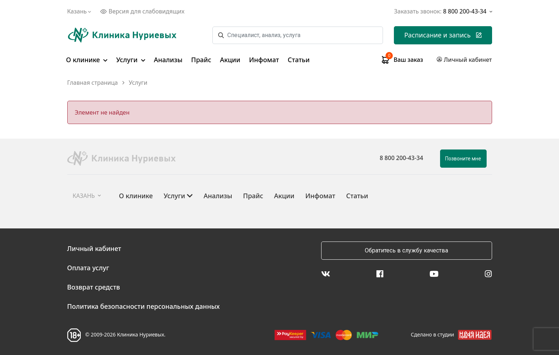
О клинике (87, 59)
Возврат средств (93, 287)
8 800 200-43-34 (401, 158)
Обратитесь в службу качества (406, 250)
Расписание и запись (443, 35)
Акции (230, 59)
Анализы (168, 59)
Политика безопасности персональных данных (143, 306)
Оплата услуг (88, 267)
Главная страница (92, 82)
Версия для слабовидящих (142, 11)
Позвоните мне (463, 158)
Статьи (299, 59)
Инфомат (264, 59)
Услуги (130, 59)
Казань (80, 11)
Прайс (201, 59)
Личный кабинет (94, 248)
